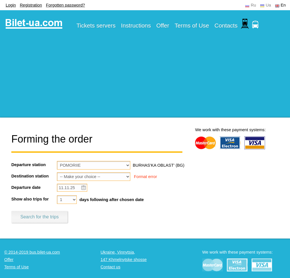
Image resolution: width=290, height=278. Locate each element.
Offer (162, 25)
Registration (31, 5)
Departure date (25, 187)
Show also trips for (30, 199)
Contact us (110, 267)
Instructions (136, 25)
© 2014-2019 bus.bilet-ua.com (32, 252)
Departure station (28, 164)
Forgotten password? (65, 5)
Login (11, 5)
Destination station (30, 176)
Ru (253, 5)
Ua (268, 5)
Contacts (226, 25)
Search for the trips (39, 216)
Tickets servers (96, 25)
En (283, 5)
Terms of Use (192, 25)
